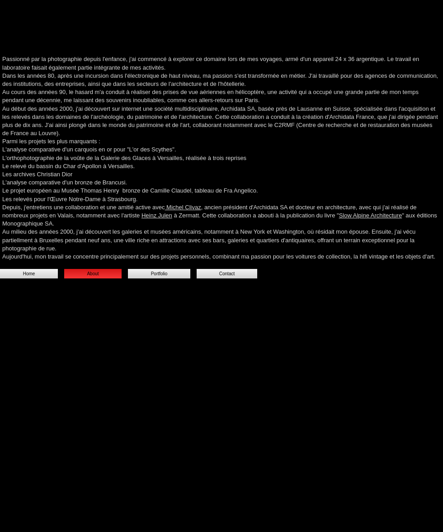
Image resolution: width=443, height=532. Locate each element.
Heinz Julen (156, 215)
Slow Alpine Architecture (370, 215)
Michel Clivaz (183, 207)
